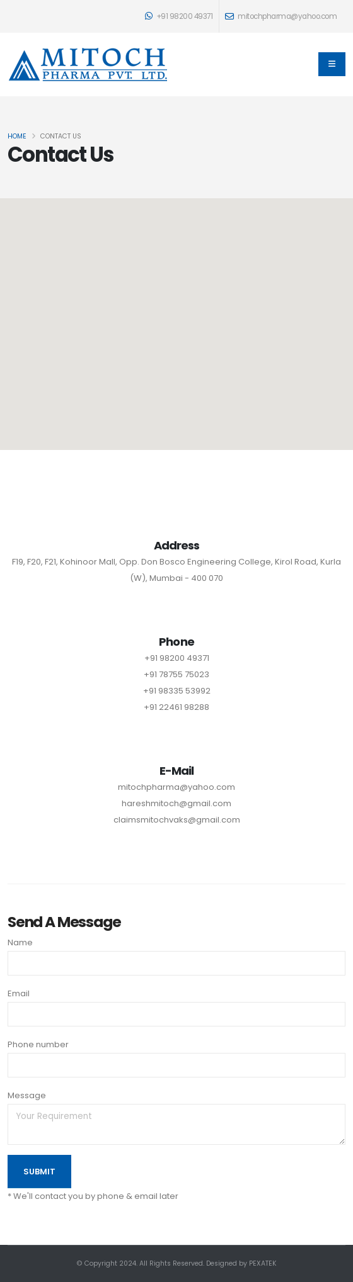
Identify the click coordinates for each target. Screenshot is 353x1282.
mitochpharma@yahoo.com (176, 787)
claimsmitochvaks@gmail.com (176, 820)
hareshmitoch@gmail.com (176, 803)
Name (20, 942)
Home (17, 136)
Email (19, 993)
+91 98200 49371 (179, 16)
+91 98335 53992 (177, 691)
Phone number (38, 1044)
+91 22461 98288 (176, 707)
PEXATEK (263, 1263)
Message (27, 1095)
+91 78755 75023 (176, 674)
